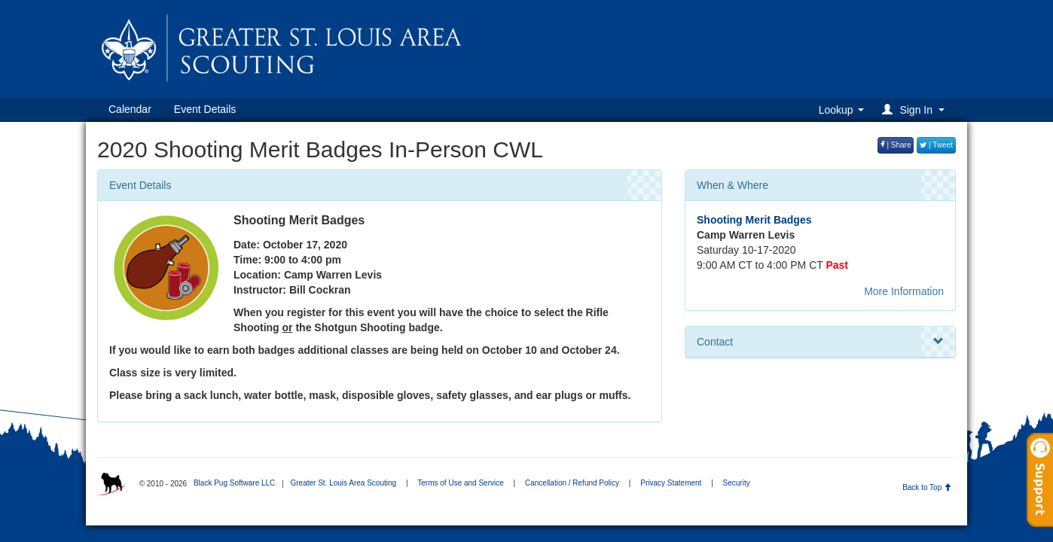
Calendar (129, 109)
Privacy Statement (670, 483)
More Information (904, 291)
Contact (820, 341)
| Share (896, 145)
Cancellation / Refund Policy (572, 483)
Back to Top (926, 487)
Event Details (205, 109)
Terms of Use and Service (460, 483)
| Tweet (936, 145)
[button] (915, 109)
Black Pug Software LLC (234, 483)
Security (736, 483)
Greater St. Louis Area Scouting (343, 483)
